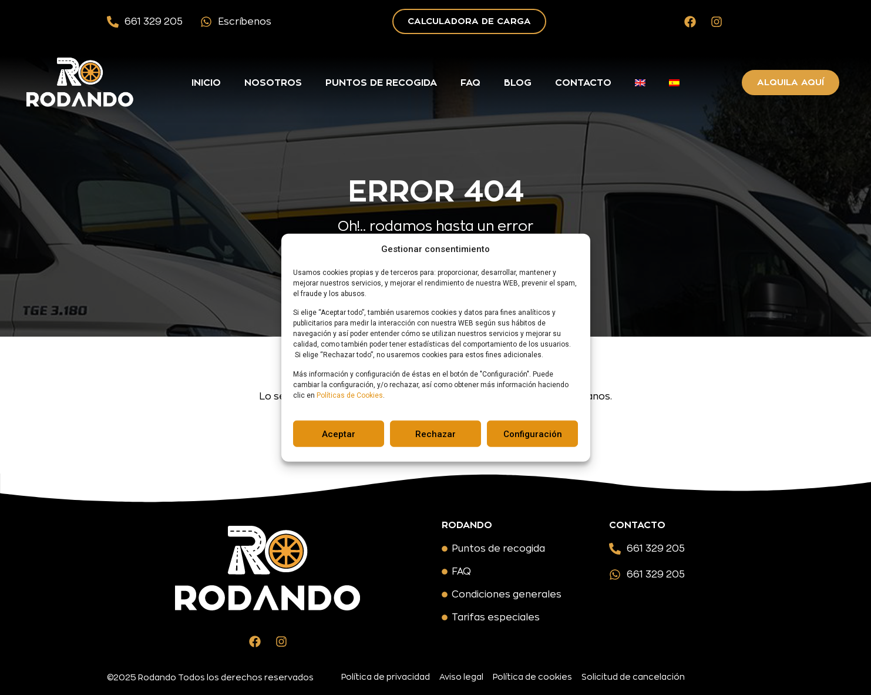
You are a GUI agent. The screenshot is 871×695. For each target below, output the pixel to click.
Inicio (206, 83)
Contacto (583, 83)
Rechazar (435, 433)
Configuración (532, 433)
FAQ (470, 83)
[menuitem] (640, 82)
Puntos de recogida (381, 83)
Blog (518, 83)
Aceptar (338, 433)
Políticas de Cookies (350, 395)
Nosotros (273, 83)
